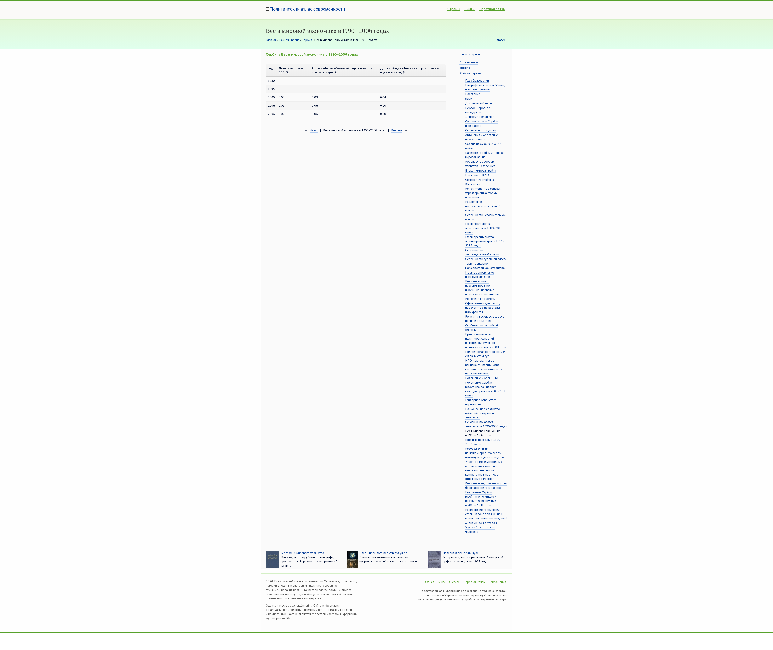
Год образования (477, 80)
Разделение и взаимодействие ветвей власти (482, 206)
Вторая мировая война (480, 170)
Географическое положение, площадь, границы (485, 87)
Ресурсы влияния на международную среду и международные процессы (484, 453)
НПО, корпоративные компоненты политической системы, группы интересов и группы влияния (483, 367)
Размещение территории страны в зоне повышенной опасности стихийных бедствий (486, 514)
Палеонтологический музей (461, 553)
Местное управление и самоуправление (479, 275)
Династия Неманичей (479, 117)
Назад (314, 130)
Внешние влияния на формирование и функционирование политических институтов (482, 288)
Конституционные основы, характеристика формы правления (483, 193)
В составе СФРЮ (477, 175)
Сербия (307, 40)
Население (472, 94)
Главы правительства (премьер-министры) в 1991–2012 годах (484, 241)
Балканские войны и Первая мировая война (484, 155)
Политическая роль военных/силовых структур (485, 354)
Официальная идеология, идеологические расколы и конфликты (482, 308)
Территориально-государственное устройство (485, 266)
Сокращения (497, 582)
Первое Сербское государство (477, 110)
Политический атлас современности (307, 9)
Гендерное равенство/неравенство (480, 402)
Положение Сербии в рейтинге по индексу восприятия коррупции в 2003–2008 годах (480, 498)
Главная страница (471, 54)
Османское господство (480, 130)
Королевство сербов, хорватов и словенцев (480, 164)
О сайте (454, 582)
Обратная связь (492, 9)
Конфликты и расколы (480, 299)
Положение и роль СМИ (481, 378)
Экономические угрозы (481, 523)
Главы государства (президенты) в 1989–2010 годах (483, 228)
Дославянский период (480, 103)
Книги (469, 9)
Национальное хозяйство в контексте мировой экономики (482, 413)
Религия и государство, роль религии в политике (484, 319)
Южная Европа (289, 40)
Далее (501, 40)
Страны (453, 9)
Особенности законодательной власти (482, 252)
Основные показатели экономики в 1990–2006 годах (486, 424)
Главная (271, 40)
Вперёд (396, 130)
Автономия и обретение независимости (481, 137)
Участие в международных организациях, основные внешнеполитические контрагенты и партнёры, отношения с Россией (483, 470)
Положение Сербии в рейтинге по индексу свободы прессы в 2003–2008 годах (485, 389)
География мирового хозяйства (302, 553)
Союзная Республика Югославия (479, 182)
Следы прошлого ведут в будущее (383, 553)
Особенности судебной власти (486, 259)
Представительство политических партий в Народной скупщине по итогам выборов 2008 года (485, 340)
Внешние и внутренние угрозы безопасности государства (486, 486)
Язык (468, 99)
